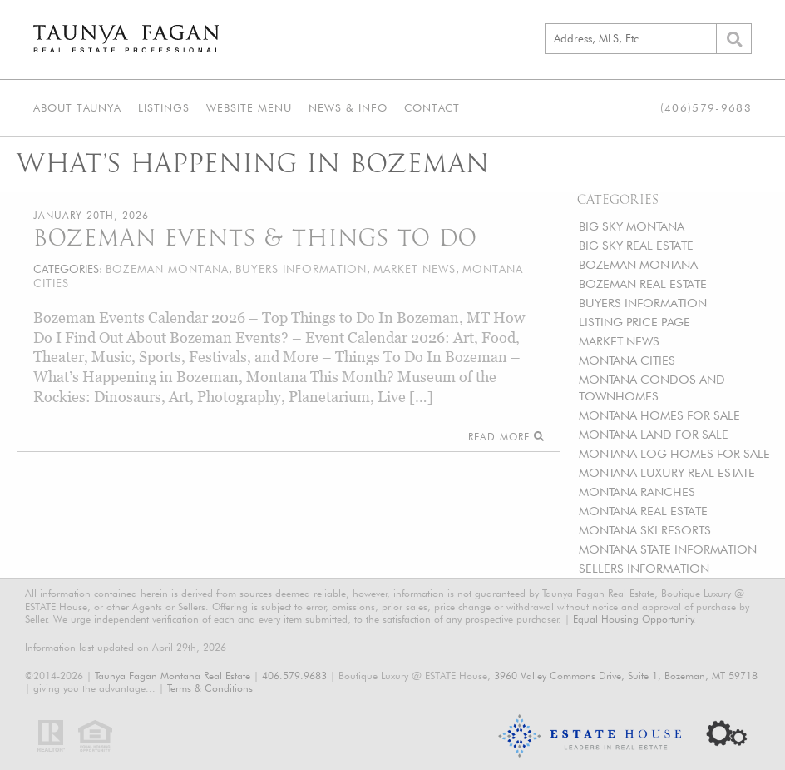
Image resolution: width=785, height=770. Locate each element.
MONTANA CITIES (627, 360)
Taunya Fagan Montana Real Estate (172, 675)
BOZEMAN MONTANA (638, 264)
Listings (164, 107)
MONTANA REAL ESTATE (643, 511)
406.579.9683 (294, 675)
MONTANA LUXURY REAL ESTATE (667, 472)
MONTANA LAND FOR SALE (653, 434)
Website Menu (249, 107)
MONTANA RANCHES (637, 491)
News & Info (348, 107)
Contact (432, 107)
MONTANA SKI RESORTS (645, 530)
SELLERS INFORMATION (644, 568)
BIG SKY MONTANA (631, 226)
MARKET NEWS (619, 341)
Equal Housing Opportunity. (634, 619)
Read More (506, 436)
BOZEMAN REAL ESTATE (643, 283)
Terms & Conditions (210, 688)
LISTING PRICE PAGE (634, 322)
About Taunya (77, 107)
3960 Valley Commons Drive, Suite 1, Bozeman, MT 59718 (626, 675)
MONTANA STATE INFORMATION (668, 549)
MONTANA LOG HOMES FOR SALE (674, 453)
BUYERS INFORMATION (643, 303)
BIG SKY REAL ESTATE (636, 245)
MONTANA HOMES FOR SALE (659, 415)
